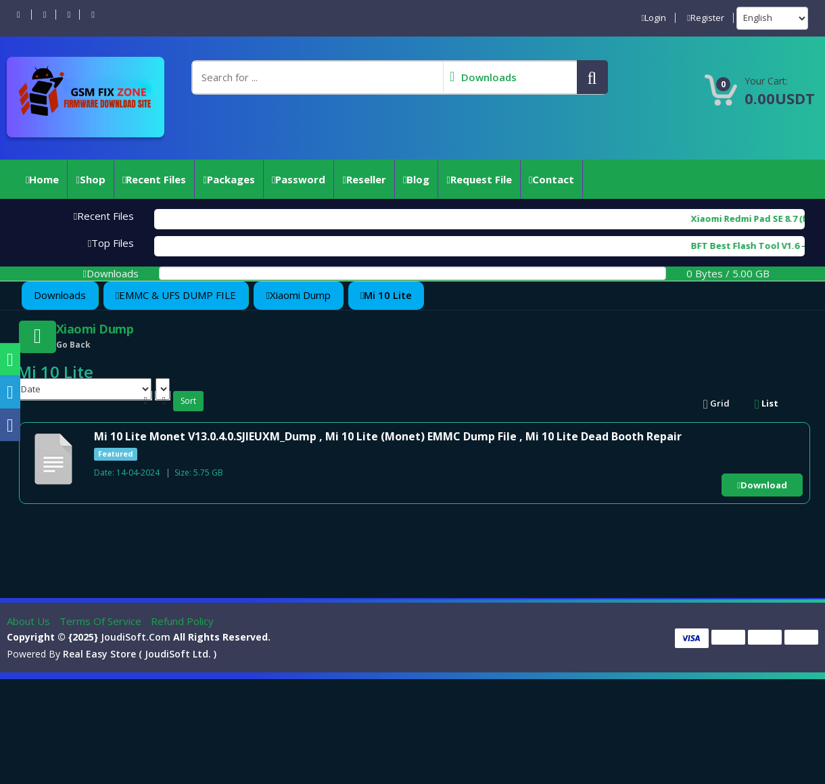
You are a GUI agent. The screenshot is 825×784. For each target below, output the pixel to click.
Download (762, 485)
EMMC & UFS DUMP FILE (176, 295)
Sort (188, 401)
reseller (363, 179)
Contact (551, 179)
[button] (592, 77)
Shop (90, 179)
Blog (416, 179)
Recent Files (154, 179)
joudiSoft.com (135, 636)
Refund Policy (182, 621)
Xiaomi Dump (298, 295)
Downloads (60, 295)
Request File (478, 179)
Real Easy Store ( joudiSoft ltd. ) (139, 653)
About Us (30, 621)
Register (705, 18)
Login (654, 18)
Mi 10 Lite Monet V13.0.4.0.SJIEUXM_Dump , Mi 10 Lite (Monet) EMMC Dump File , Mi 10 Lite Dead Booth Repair (388, 436)
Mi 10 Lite (386, 295)
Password (298, 179)
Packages (228, 179)
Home (42, 179)
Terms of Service (102, 621)
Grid (716, 403)
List (766, 403)
